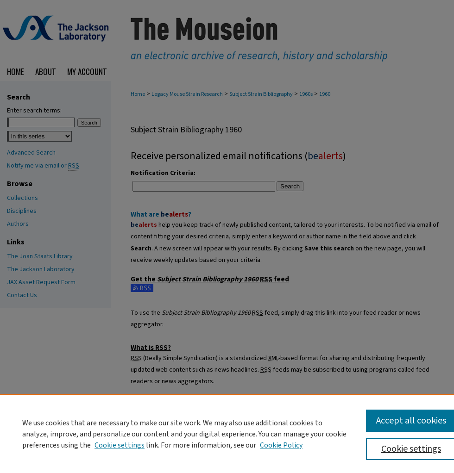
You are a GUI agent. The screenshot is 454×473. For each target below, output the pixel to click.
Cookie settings (120, 445)
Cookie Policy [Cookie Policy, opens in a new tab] (281, 445)
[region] (227, 433)
